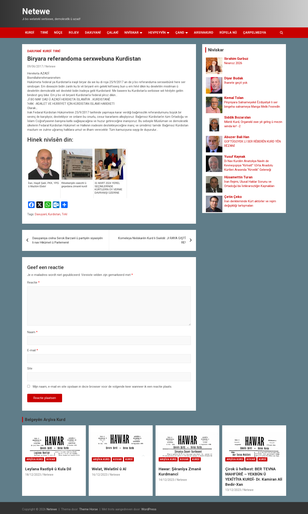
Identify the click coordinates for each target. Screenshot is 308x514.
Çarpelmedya (254, 32)
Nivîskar (131, 32)
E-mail (32, 350)
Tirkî (44, 32)
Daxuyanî (93, 32)
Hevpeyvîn (157, 32)
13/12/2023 (233, 490)
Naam (32, 332)
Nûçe (58, 32)
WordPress (148, 509)
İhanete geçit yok (235, 83)
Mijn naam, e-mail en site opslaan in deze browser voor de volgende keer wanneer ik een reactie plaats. (102, 386)
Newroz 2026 (233, 63)
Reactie (33, 282)
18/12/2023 (33, 474)
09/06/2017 (35, 66)
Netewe (36, 11)
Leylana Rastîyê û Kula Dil (48, 469)
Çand (179, 32)
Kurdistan (54, 214)
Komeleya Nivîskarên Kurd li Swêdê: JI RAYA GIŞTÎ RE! (152, 240)
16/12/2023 (99, 474)
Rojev (74, 32)
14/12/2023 (166, 479)
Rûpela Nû (228, 32)
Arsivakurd (203, 32)
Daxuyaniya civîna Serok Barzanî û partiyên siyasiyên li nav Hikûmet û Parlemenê (67, 240)
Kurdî (29, 32)
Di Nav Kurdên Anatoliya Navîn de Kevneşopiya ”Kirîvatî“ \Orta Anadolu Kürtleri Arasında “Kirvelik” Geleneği (248, 165)
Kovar (50, 459)
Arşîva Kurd (34, 459)
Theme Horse (88, 509)
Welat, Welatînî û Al (109, 469)
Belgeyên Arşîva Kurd (45, 419)
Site (29, 368)
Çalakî (112, 32)
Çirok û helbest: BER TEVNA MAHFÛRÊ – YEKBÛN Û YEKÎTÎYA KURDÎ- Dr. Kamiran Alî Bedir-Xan (253, 477)
